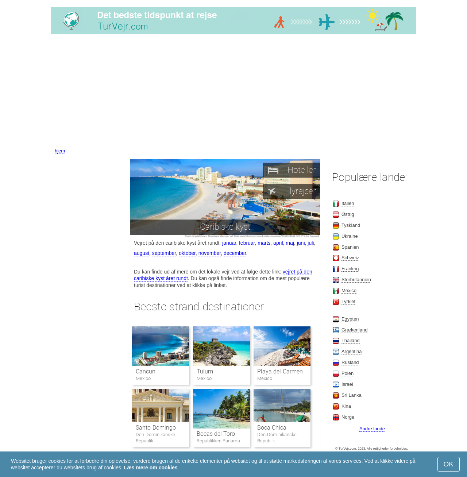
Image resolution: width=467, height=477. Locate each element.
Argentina (351, 351)
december (235, 253)
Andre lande (372, 428)
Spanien (350, 247)
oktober (187, 253)
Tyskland (350, 225)
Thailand (350, 340)
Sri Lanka (351, 395)
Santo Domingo (155, 427)
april (278, 243)
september (164, 253)
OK (449, 464)
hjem (60, 151)
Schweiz (350, 257)
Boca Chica (271, 427)
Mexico (348, 290)
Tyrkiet (348, 301)
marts (264, 243)
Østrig (347, 214)
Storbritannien (356, 279)
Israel (347, 384)
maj (290, 243)
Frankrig (350, 268)
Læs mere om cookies (151, 467)
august (141, 253)
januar (229, 243)
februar (247, 243)
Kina (346, 406)
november (209, 253)
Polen (347, 373)
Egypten (350, 319)
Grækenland (354, 330)
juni (301, 243)
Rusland (350, 362)
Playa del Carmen (280, 371)
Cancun (145, 371)
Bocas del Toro (216, 433)
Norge (347, 417)
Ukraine (349, 236)
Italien (347, 203)
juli (311, 243)
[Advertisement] (233, 92)
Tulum (205, 371)
